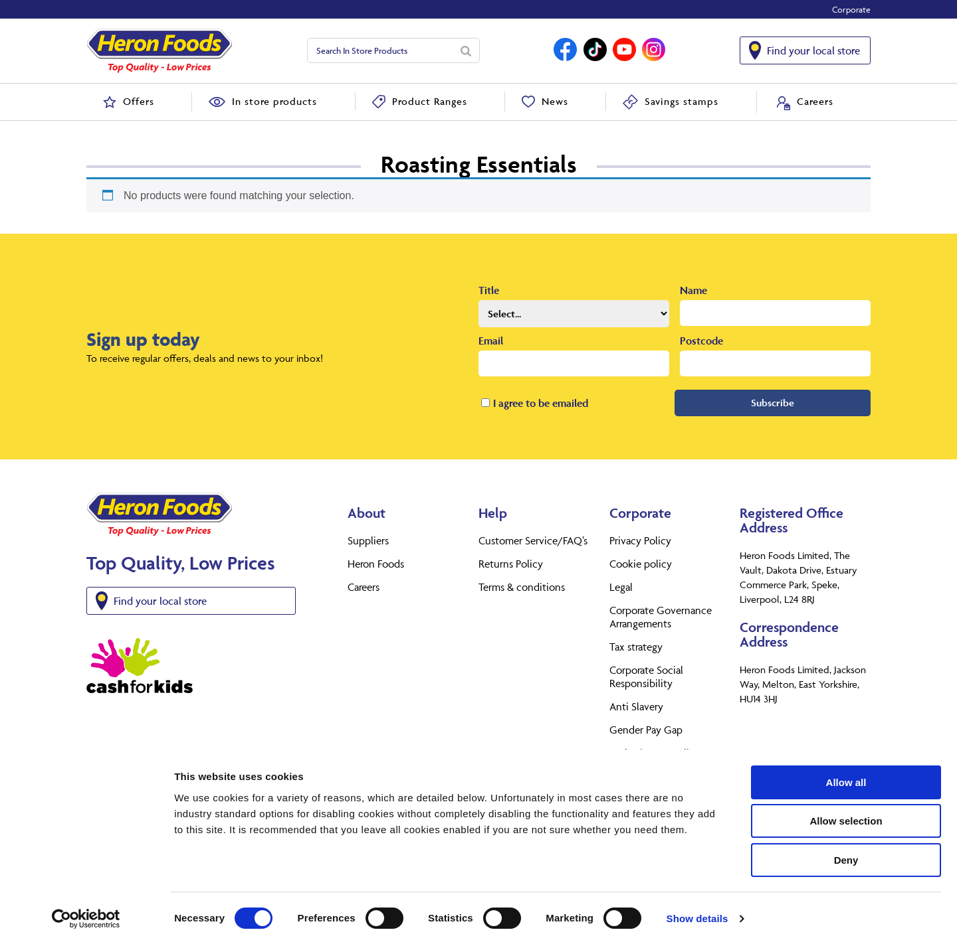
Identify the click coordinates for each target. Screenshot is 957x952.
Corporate (851, 9)
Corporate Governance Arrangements (660, 616)
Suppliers (368, 540)
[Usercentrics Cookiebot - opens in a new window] (86, 926)
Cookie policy (640, 563)
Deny (846, 867)
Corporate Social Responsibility (646, 676)
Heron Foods (376, 563)
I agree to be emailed (540, 403)
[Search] (466, 50)
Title (488, 290)
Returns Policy (510, 563)
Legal (621, 587)
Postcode (701, 340)
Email (490, 340)
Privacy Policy (640, 540)
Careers (363, 587)
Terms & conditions (521, 587)
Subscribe (772, 402)
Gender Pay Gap (646, 729)
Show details (697, 925)
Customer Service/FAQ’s (532, 540)
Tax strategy (636, 646)
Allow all (846, 789)
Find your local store (813, 50)
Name (693, 290)
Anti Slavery (636, 706)
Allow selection (845, 828)
